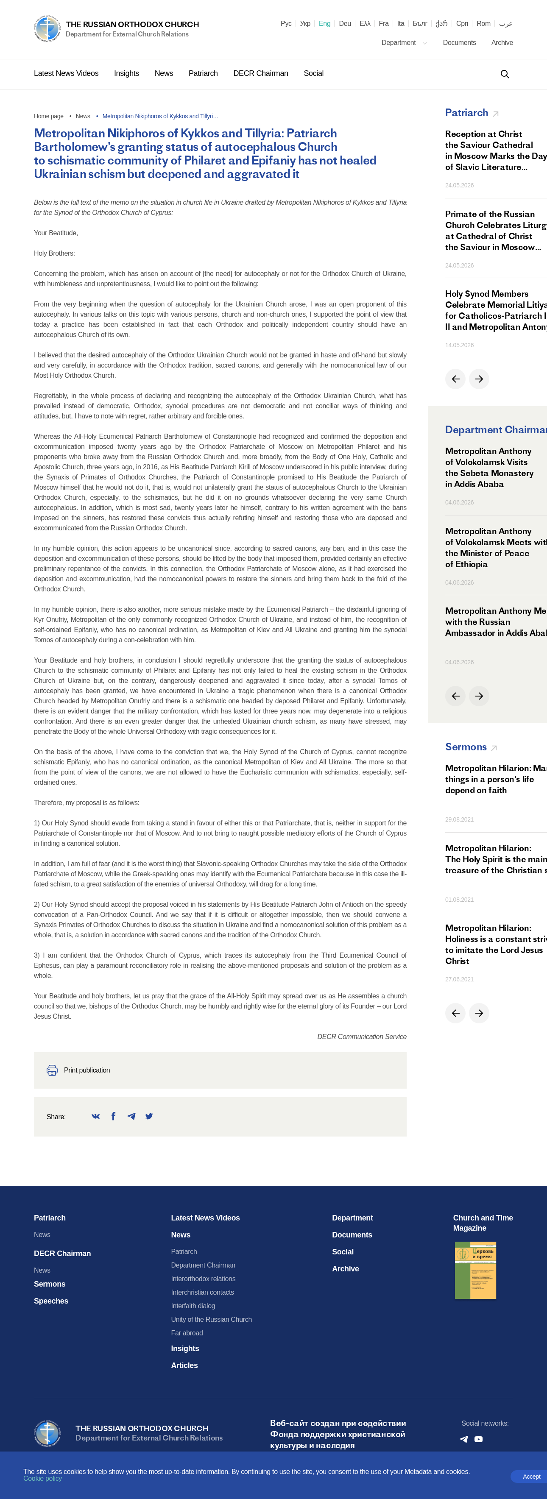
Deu (345, 23)
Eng (325, 23)
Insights (127, 73)
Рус (286, 23)
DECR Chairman (261, 73)
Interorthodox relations (203, 1278)
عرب (506, 23)
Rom (484, 23)
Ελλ (365, 23)
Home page (49, 116)
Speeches (51, 1301)
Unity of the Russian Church (211, 1319)
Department (405, 42)
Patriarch (204, 73)
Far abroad (187, 1333)
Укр (305, 23)
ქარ (442, 23)
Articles (184, 1365)
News (165, 73)
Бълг (420, 23)
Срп (462, 23)
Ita (401, 23)
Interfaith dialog (193, 1306)
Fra (384, 23)
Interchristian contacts (202, 1292)
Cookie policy (42, 1478)
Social (314, 73)
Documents (460, 42)
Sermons (50, 1284)
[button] (455, 379)
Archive (502, 42)
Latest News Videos (67, 73)
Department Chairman (203, 1265)
